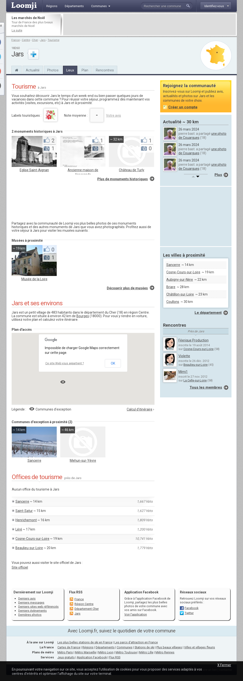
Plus (218, 175)
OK (113, 363)
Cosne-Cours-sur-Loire (32, 539)
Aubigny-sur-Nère (179, 279)
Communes (124, 647)
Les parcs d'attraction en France (136, 642)
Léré (18, 529)
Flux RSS (76, 592)
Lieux (70, 70)
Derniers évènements (32, 610)
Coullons (172, 302)
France (15, 40)
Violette (184, 356)
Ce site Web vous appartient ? (64, 363)
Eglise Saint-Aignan (34, 170)
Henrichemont (26, 520)
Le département (208, 312)
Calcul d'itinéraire (139, 409)
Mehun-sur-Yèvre (83, 460)
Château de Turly (131, 170)
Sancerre (34, 460)
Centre (26, 40)
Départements (105, 647)
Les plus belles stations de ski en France (84, 642)
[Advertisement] (149, 24)
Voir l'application (135, 614)
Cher (35, 40)
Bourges (82, 316)
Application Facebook (92, 657)
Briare (170, 287)
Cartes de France (68, 647)
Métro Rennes (164, 652)
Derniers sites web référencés (38, 606)
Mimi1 (183, 372)
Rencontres (105, 70)
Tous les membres (206, 387)
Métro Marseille (85, 652)
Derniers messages (31, 602)
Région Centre (84, 604)
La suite (17, 30)
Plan (85, 70)
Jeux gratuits (66, 657)
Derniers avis (27, 598)
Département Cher (87, 609)
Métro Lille (146, 652)
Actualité (33, 70)
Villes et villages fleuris (199, 647)
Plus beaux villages (169, 647)
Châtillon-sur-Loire (180, 294)
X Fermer (224, 665)
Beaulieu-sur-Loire (29, 548)
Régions (87, 647)
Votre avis (113, 115)
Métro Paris (65, 652)
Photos (53, 70)
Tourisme (53, 40)
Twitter (189, 613)
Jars (43, 40)
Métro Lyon (105, 652)
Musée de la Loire (34, 279)
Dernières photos (30, 614)
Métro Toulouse (126, 652)
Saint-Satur (24, 511)
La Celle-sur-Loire (195, 380)
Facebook (191, 608)
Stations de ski (144, 647)
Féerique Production (193, 340)
